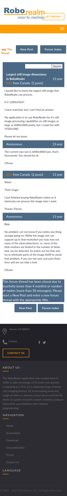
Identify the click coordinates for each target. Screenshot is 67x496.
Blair (9, 83)
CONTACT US (16, 352)
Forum (10, 454)
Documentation (15, 447)
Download (12, 440)
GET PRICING (53, 16)
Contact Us (12, 462)
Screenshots (13, 433)
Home (9, 425)
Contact (13, 341)
